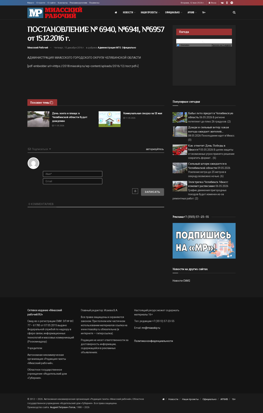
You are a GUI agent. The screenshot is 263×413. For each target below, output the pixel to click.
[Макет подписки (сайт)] (204, 240)
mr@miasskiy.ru (150, 327)
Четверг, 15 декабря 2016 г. (69, 47)
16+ (203, 12)
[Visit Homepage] (54, 12)
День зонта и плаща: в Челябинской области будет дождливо (69, 117)
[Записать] (152, 192)
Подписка (94, 2)
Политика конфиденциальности (153, 341)
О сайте (51, 2)
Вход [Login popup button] (212, 2)
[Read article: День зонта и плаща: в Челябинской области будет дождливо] (38, 119)
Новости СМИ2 (181, 280)
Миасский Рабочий (37, 47)
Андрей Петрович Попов (62, 407)
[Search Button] (234, 12)
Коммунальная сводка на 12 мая (142, 113)
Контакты (63, 2)
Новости (128, 12)
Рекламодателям (78, 2)
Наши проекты (149, 12)
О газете (40, 2)
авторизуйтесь (154, 149)
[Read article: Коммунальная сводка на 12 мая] (110, 119)
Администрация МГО (109, 47)
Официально (172, 12)
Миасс (30, 2)
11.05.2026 (58, 125)
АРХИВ (191, 12)
